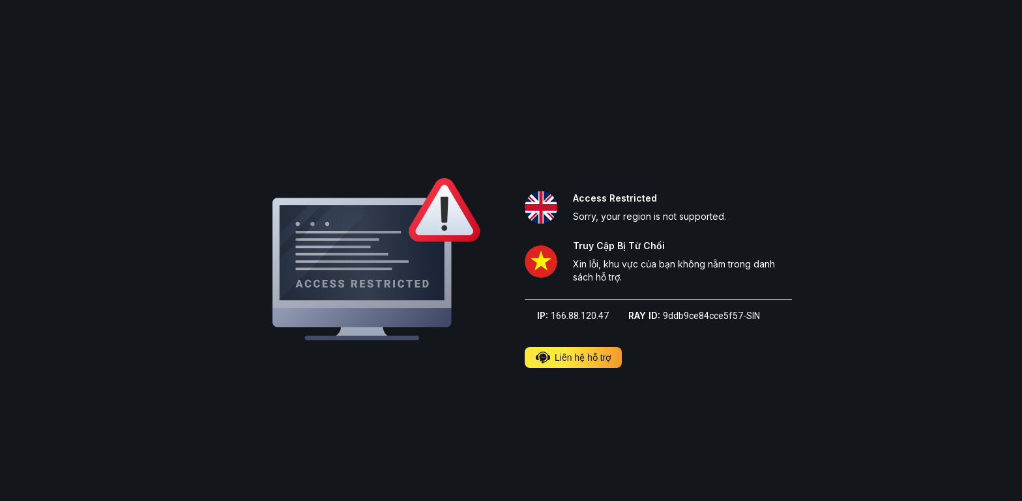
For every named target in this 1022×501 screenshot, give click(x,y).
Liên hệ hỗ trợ (573, 357)
